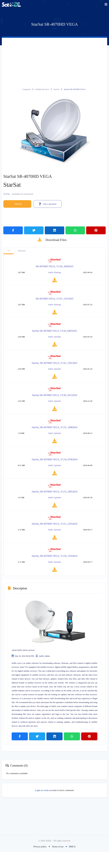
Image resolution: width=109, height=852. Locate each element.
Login (37, 820)
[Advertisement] (54, 60)
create (46, 820)
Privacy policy (40, 846)
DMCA (72, 846)
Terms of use (57, 846)
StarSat (56, 89)
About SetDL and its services (23, 680)
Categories (26, 89)
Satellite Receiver (42, 89)
